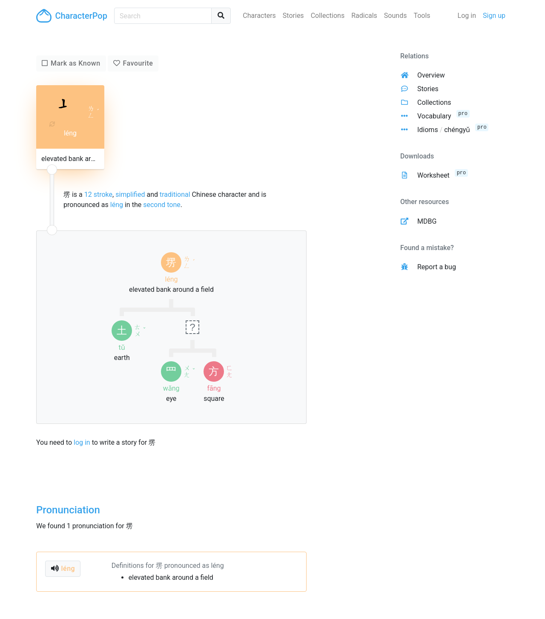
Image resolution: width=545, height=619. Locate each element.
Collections (328, 16)
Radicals (364, 16)
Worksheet (433, 175)
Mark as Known (75, 63)
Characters (259, 16)
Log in (467, 16)
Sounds (395, 16)
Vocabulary (434, 116)
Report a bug (436, 267)
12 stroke (98, 194)
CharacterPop (71, 16)
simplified (130, 194)
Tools (421, 16)
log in (82, 442)
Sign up (494, 16)
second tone (162, 205)
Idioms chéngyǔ (443, 130)
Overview (431, 75)
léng (116, 205)
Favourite (138, 63)
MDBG (426, 221)
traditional (175, 194)
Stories (293, 16)
